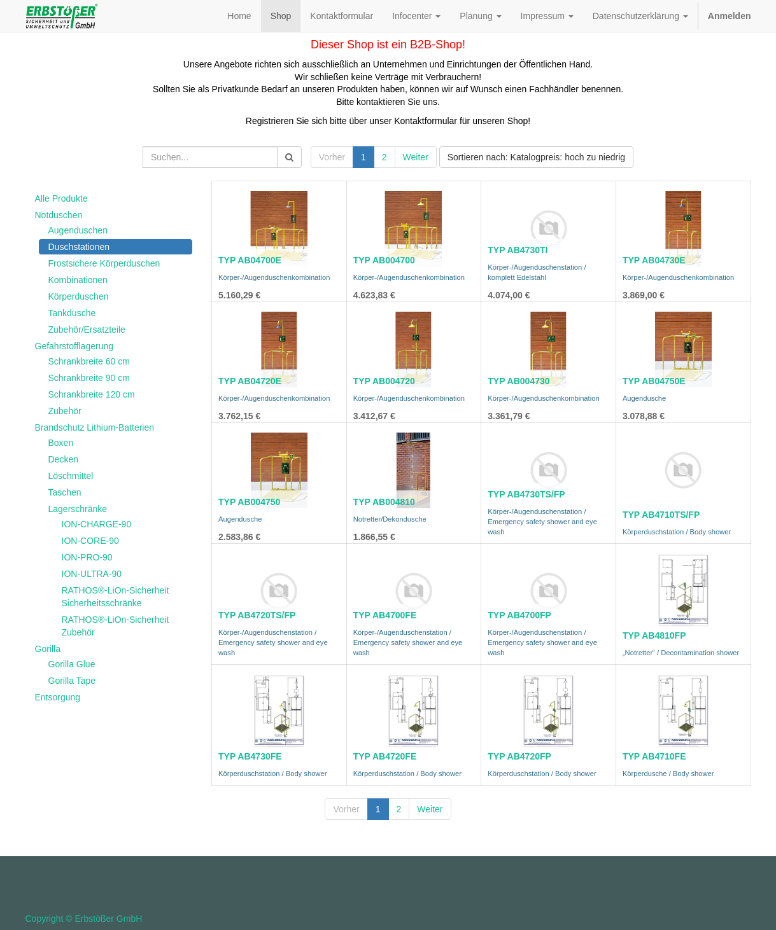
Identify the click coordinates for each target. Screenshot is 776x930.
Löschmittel (71, 476)
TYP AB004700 (384, 260)
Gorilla (47, 649)
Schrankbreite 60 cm (89, 361)
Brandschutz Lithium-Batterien (95, 427)
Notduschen (59, 215)
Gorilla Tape (71, 681)
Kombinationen (78, 280)
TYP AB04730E (654, 260)
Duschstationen (79, 247)
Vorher (332, 157)
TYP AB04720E (249, 381)
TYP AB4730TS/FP (526, 494)
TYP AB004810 (384, 502)
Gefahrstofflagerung (74, 346)
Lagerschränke (78, 509)
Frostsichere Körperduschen (104, 263)
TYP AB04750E (654, 381)
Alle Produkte (61, 198)
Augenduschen (78, 230)
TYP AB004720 (384, 381)
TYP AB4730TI (517, 250)
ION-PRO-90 (87, 557)
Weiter (415, 157)
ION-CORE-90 (90, 541)
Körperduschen (78, 296)
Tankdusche (72, 313)
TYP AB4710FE (654, 756)
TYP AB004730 (518, 381)
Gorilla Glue (71, 664)
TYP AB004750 (249, 502)
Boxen (61, 443)
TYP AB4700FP (519, 615)
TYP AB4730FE (250, 756)
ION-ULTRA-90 (92, 574)
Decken (63, 459)
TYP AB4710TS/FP (661, 515)
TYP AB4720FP (519, 756)
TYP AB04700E (249, 260)
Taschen (64, 492)
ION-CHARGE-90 (97, 524)
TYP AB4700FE (385, 615)
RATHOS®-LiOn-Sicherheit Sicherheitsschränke (115, 596)
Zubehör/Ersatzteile (86, 329)
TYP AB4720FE (385, 756)
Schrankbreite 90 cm (89, 378)
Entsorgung (58, 697)
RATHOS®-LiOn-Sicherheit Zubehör (115, 625)
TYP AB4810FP (654, 635)
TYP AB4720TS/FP (256, 615)
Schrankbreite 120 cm (91, 394)
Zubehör (64, 411)
